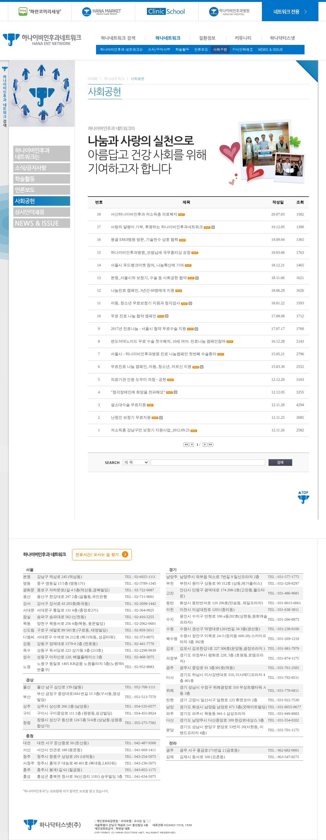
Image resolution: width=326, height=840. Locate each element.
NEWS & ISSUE (270, 49)
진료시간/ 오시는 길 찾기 (97, 554)
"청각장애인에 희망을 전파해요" (138, 392)
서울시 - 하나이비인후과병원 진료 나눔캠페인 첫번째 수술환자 (163, 354)
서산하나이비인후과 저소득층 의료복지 (144, 214)
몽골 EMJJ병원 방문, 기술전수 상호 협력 (144, 239)
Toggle (61, 93)
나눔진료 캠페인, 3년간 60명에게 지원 (142, 290)
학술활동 (182, 49)
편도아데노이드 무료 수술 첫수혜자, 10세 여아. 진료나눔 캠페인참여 (168, 341)
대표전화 (194, 824)
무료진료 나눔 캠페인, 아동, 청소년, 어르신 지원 (151, 366)
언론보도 (201, 49)
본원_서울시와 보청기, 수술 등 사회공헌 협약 (149, 278)
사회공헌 (220, 49)
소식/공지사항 (159, 49)
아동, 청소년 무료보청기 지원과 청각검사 (146, 303)
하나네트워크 (114, 78)
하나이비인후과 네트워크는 (121, 49)
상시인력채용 (242, 49)
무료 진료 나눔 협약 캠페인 (133, 316)
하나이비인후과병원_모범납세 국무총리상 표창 (150, 252)
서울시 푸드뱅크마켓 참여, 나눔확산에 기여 (148, 265)
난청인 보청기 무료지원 (131, 417)
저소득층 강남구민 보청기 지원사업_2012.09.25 (150, 430)
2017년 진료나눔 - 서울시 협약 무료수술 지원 (148, 328)
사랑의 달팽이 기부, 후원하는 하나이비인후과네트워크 (157, 227)
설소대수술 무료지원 (128, 405)
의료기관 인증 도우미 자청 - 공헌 (138, 379)
